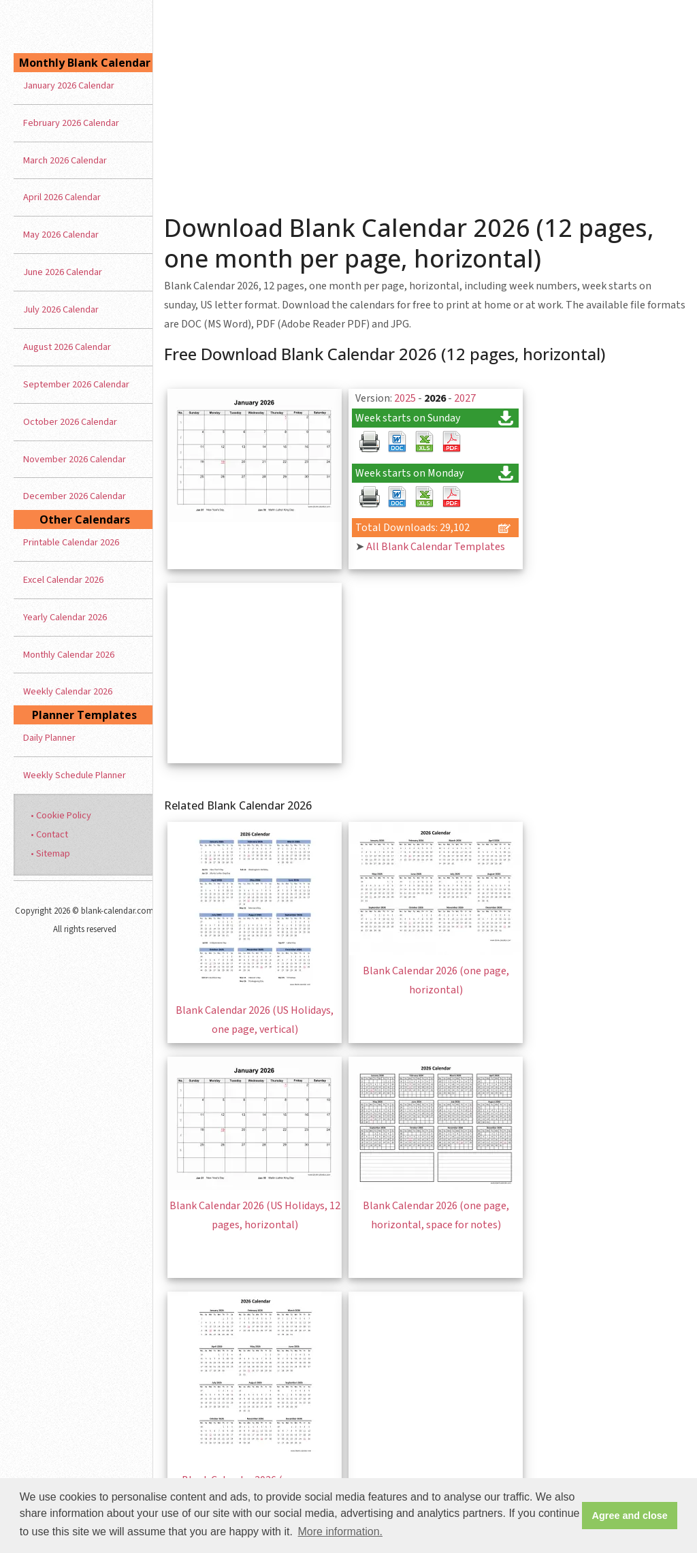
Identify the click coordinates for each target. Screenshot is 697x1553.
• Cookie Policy (61, 815)
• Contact (49, 834)
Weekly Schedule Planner (74, 775)
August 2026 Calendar (67, 347)
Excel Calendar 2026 (63, 580)
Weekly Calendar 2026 (67, 691)
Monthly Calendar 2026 (68, 654)
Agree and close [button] (630, 1515)
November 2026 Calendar (74, 459)
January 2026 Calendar (68, 85)
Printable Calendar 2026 (71, 542)
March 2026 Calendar (65, 160)
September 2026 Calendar (76, 384)
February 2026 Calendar (71, 123)
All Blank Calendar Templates (435, 546)
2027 (465, 398)
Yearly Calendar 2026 (65, 617)
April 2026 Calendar (62, 197)
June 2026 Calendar (62, 272)
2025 (405, 398)
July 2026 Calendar (61, 309)
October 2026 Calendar (70, 422)
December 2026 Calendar (74, 496)
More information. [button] (340, 1531)
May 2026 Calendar (61, 234)
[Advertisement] (425, 102)
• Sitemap (50, 853)
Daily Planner (49, 738)
